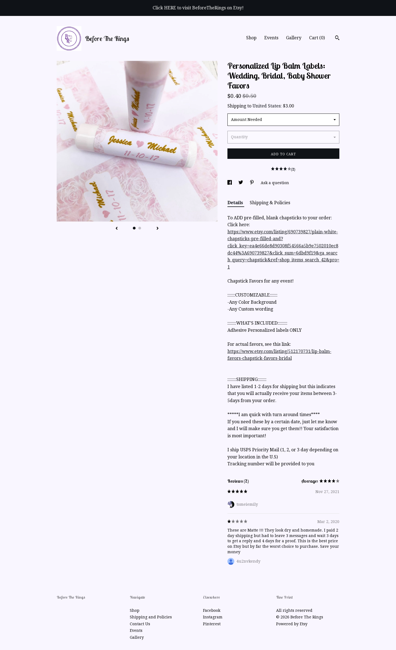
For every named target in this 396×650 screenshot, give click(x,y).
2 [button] (139, 228)
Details (235, 202)
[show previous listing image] (116, 229)
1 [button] (134, 228)
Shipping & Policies (270, 202)
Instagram (212, 617)
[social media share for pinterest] (252, 183)
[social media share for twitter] (241, 183)
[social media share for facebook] (230, 183)
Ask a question (275, 183)
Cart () (317, 37)
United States (266, 106)
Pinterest (212, 624)
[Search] (337, 38)
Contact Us (140, 624)
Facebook (211, 610)
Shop (251, 37)
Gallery (293, 37)
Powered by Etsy (291, 624)
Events (271, 37)
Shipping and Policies (151, 617)
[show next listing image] (157, 229)
